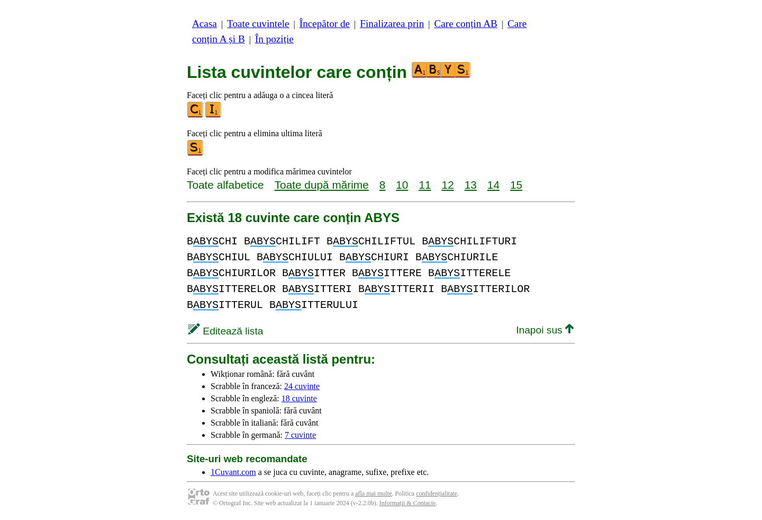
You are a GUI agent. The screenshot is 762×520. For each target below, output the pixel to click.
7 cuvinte (300, 434)
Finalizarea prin (392, 23)
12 (448, 185)
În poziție (274, 39)
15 (516, 185)
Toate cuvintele (258, 23)
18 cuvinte (299, 398)
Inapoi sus (545, 330)
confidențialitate (436, 493)
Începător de (325, 23)
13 (471, 185)
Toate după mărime (322, 185)
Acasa (204, 23)
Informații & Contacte (407, 503)
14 (493, 185)
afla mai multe (373, 493)
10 (402, 185)
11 (425, 185)
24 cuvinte (302, 386)
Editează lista (225, 331)
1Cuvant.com (233, 472)
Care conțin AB (465, 23)
